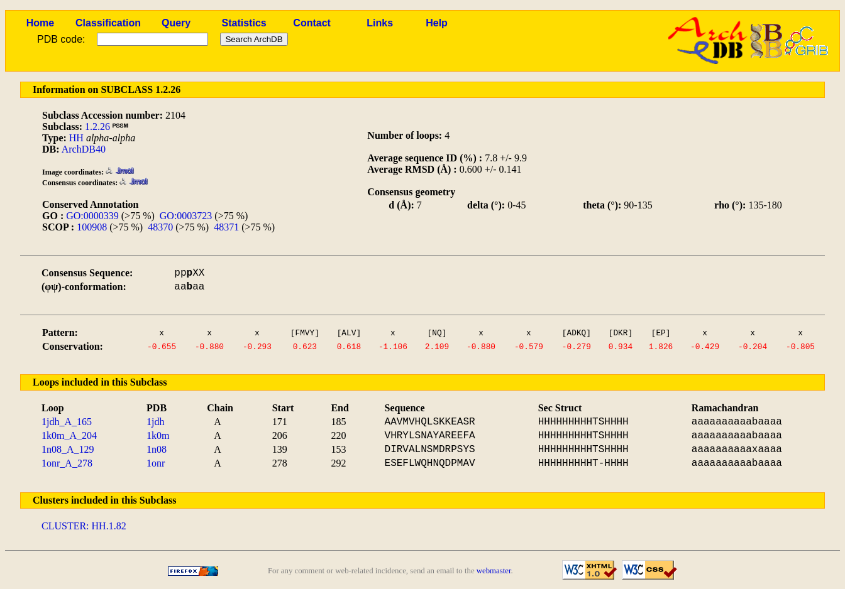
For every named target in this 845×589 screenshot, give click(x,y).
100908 (92, 227)
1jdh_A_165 (66, 421)
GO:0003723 (186, 215)
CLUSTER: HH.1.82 (83, 526)
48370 (160, 227)
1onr (155, 463)
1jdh (155, 421)
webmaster (494, 570)
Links (380, 23)
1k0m (157, 435)
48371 (226, 227)
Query (176, 23)
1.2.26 (97, 126)
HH (76, 137)
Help (437, 23)
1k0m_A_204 (69, 435)
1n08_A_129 (67, 449)
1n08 (156, 449)
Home (40, 23)
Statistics (244, 23)
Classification (108, 23)
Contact (312, 23)
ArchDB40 (84, 149)
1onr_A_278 (66, 463)
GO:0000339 (92, 215)
